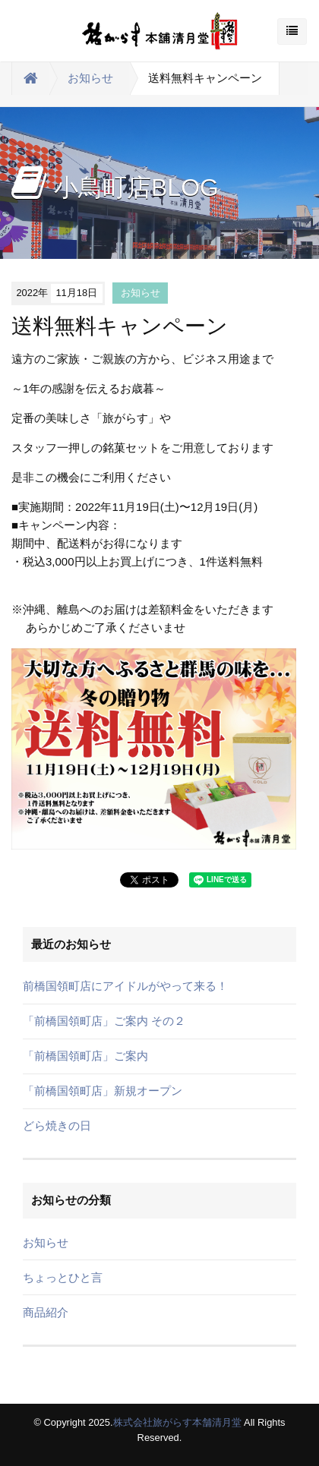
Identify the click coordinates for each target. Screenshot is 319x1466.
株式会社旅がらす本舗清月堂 (177, 1422)
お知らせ (90, 77)
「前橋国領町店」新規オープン (102, 1090)
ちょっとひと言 (63, 1277)
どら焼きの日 (57, 1125)
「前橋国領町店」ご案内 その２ (104, 1020)
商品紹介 (45, 1312)
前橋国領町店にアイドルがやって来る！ (125, 985)
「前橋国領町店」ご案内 (85, 1055)
